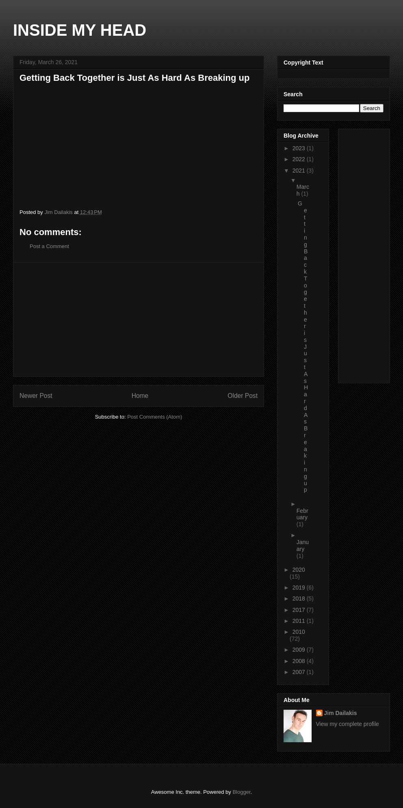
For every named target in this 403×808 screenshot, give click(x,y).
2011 (299, 621)
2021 (299, 170)
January (303, 545)
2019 (299, 587)
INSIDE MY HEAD (79, 30)
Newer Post (36, 395)
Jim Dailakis (340, 713)
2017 (299, 610)
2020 (298, 569)
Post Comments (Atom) (154, 417)
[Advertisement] (138, 319)
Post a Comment (49, 246)
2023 (299, 148)
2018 (299, 598)
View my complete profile (347, 724)
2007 (299, 672)
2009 (299, 649)
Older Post (243, 395)
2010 (298, 632)
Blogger (241, 792)
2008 (299, 661)
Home (140, 395)
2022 (299, 159)
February (302, 514)
